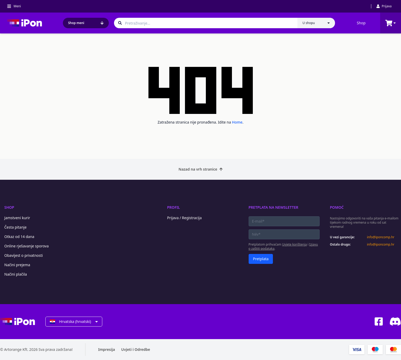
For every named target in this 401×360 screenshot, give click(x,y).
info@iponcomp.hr (380, 237)
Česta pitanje (15, 227)
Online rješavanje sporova (26, 245)
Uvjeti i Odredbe (135, 349)
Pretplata (261, 258)
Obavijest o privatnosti (23, 255)
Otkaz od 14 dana (19, 236)
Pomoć (337, 207)
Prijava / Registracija (184, 217)
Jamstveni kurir (17, 217)
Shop (361, 22)
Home (237, 122)
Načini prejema (17, 264)
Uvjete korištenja (294, 244)
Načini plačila (15, 274)
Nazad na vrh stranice (200, 169)
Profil (173, 207)
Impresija (106, 349)
